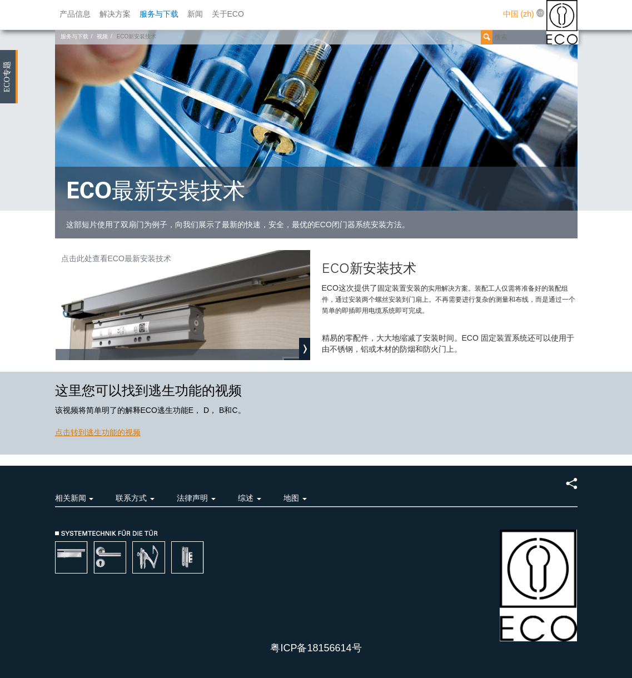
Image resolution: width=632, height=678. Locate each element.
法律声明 (196, 497)
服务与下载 (159, 13)
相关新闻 (74, 497)
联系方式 (135, 497)
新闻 (195, 13)
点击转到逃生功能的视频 (98, 432)
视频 (102, 36)
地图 (295, 497)
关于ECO (228, 13)
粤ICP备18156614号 (315, 648)
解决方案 (115, 13)
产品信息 (75, 13)
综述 (249, 497)
